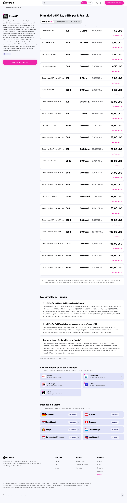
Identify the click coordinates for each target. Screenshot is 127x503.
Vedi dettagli (117, 35)
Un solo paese (62, 21)
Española (100, 471)
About (57, 468)
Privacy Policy (81, 461)
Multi (90, 2)
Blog (56, 464)
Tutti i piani (47, 21)
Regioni (57, 461)
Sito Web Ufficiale (20, 62)
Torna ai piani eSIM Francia (12, 7)
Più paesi (75, 21)
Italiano (99, 475)
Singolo (84, 2)
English (99, 461)
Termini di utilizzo (82, 464)
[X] (122, 495)
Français (100, 468)
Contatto (79, 468)
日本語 (99, 464)
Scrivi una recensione (114, 3)
